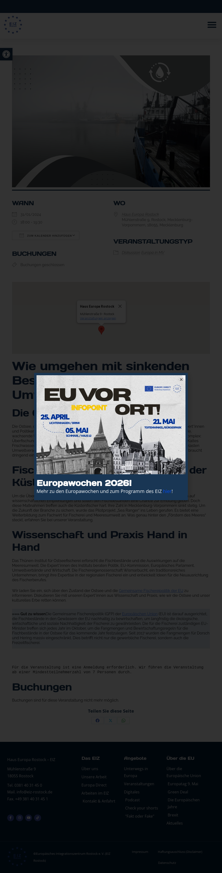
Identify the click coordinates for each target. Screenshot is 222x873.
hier (167, 491)
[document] (111, 436)
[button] (181, 379)
